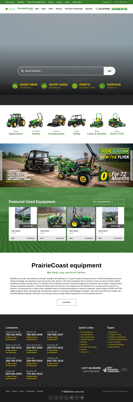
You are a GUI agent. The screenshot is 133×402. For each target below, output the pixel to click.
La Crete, (52, 332)
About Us (83, 344)
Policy (8, 391)
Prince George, (33, 345)
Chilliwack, (52, 358)
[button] (1, 165)
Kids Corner (10, 2)
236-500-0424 (34, 360)
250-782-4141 (14, 347)
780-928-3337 (55, 334)
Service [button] (59, 9)
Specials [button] (88, 9)
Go (109, 71)
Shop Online (77, 2)
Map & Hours (11, 337)
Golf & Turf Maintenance (118, 339)
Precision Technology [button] (74, 9)
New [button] (37, 9)
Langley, (10, 371)
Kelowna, (11, 358)
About (67, 2)
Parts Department (87, 337)
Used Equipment (86, 334)
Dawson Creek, (13, 345)
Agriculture (113, 332)
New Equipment (86, 332)
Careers (59, 2)
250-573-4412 (55, 347)
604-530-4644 (14, 374)
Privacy (14, 391)
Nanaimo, (31, 371)
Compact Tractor (115, 334)
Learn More (66, 302)
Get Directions (11, 339)
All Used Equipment (102, 202)
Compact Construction (117, 337)
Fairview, (31, 332)
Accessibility (30, 391)
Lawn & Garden (115, 342)
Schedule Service (87, 339)
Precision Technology (88, 347)
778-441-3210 (34, 374)
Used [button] (43, 9)
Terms (22, 391)
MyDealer (20, 2)
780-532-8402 (14, 334)
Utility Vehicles (114, 347)
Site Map (40, 391)
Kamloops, (52, 345)
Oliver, (30, 358)
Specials (83, 342)
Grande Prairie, (13, 332)
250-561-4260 (34, 347)
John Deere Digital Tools (36, 2)
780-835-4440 (34, 334)
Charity (50, 2)
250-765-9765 (14, 360)
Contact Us (84, 352)
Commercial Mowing (116, 344)
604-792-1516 (55, 360)
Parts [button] (51, 9)
